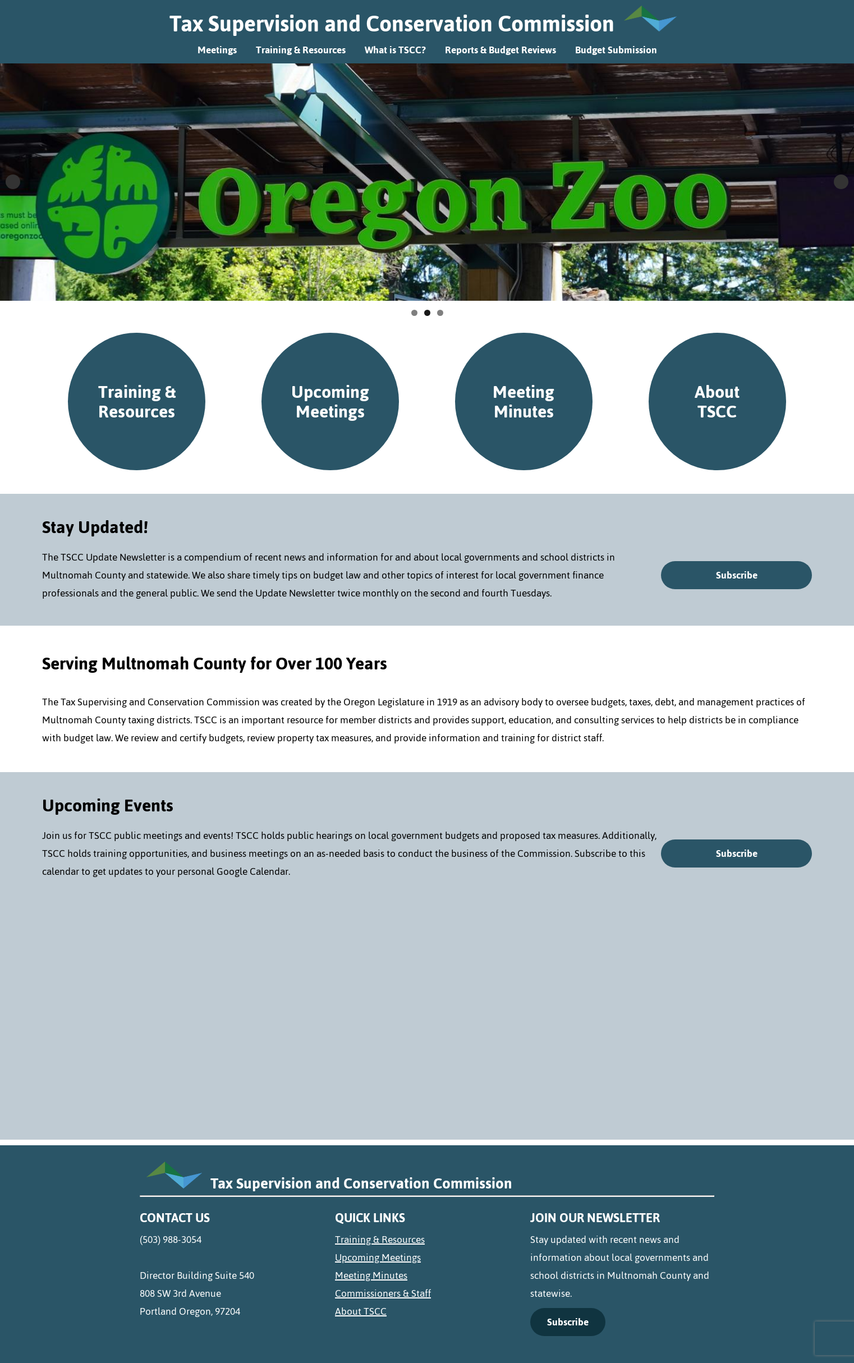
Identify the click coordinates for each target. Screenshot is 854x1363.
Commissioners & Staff (383, 1293)
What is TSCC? (395, 49)
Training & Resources (301, 49)
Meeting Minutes (523, 401)
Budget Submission (616, 49)
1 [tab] (414, 313)
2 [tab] (427, 313)
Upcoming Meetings (330, 401)
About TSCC (717, 401)
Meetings (217, 49)
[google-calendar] (427, 1004)
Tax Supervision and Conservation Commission (391, 23)
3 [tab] (440, 313)
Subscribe (736, 575)
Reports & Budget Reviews (500, 49)
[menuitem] (427, 1240)
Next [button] (841, 182)
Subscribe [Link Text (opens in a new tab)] (568, 1322)
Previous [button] (13, 182)
